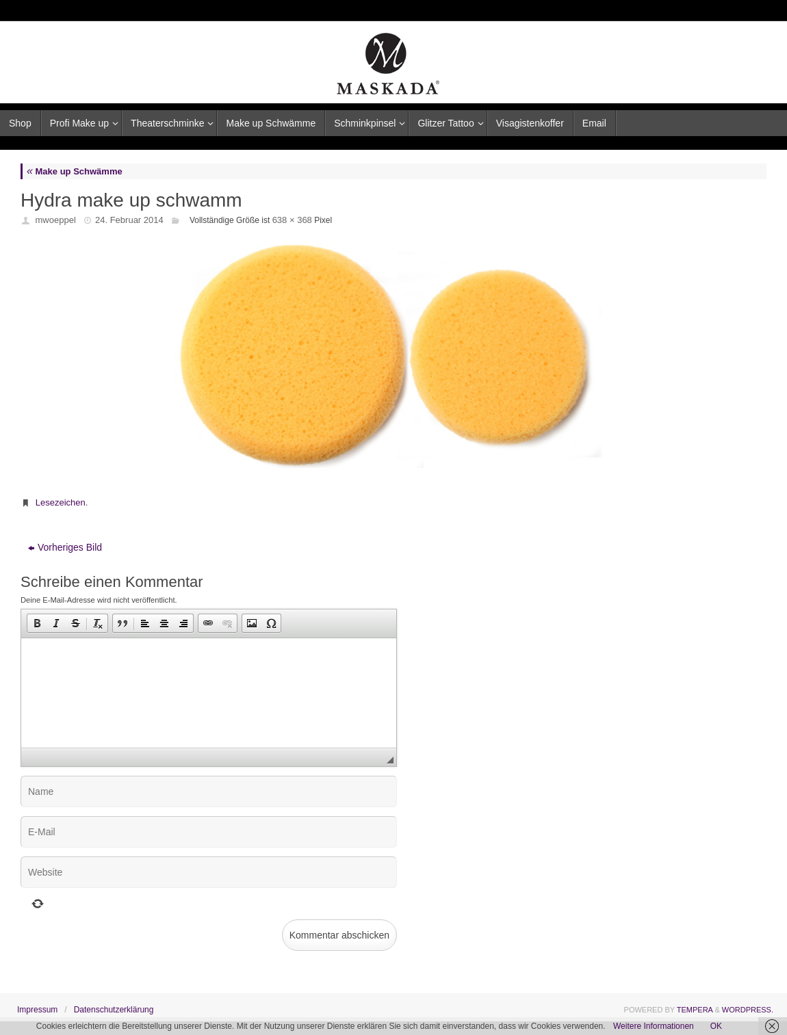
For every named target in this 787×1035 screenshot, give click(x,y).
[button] (37, 623)
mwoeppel (56, 220)
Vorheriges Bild (65, 547)
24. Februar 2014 (129, 220)
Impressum (37, 1009)
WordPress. (747, 1010)
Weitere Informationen (653, 1026)
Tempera (695, 1010)
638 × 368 (292, 220)
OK (716, 1026)
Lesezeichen (61, 502)
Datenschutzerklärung (114, 1009)
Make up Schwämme (74, 171)
